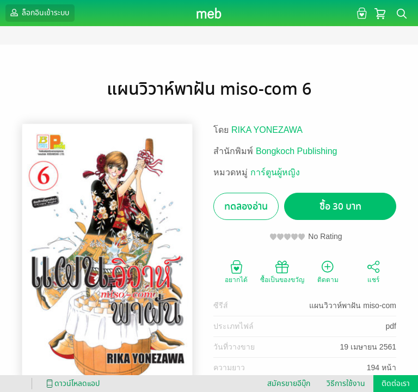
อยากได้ (236, 271)
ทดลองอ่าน (246, 206)
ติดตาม (328, 271)
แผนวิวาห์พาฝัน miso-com (352, 305)
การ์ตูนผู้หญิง (275, 172)
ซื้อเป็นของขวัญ (282, 271)
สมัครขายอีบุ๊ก (288, 383)
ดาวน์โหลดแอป (71, 383)
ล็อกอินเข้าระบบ (38, 13)
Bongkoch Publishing (296, 151)
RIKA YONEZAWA (267, 129)
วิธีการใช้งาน (346, 383)
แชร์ (373, 271)
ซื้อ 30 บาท (340, 206)
